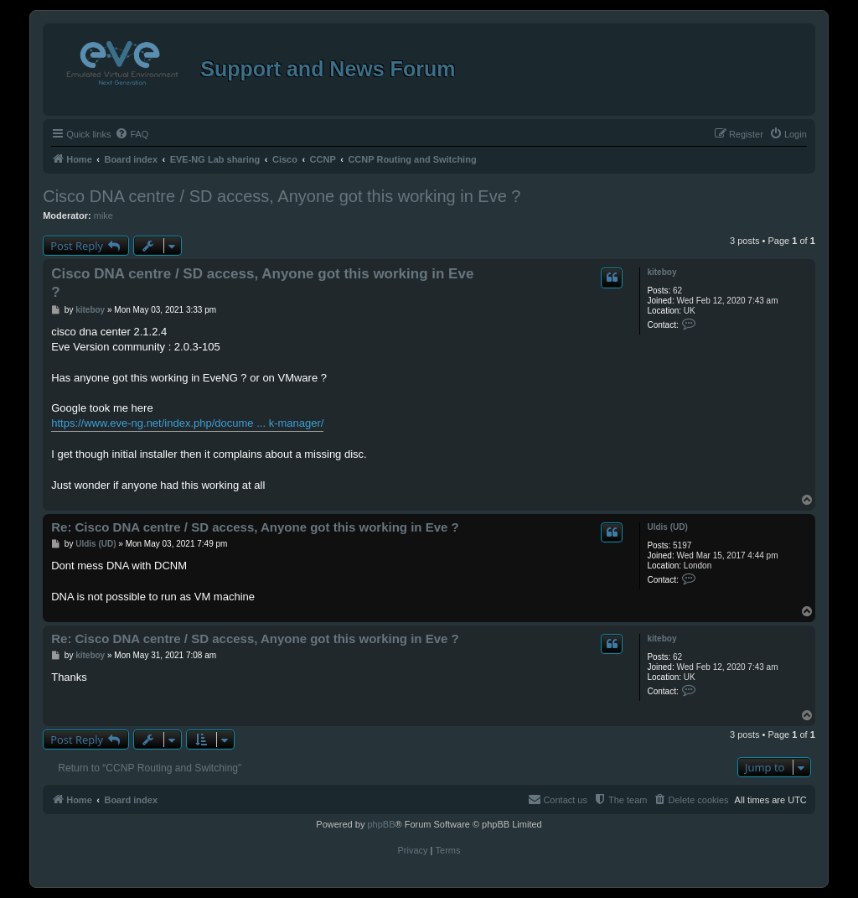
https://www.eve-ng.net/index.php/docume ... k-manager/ (187, 423)
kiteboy (661, 272)
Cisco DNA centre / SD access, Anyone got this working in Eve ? (281, 196)
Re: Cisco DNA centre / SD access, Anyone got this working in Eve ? (255, 527)
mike (103, 215)
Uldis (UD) (667, 527)
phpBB (381, 824)
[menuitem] (131, 134)
